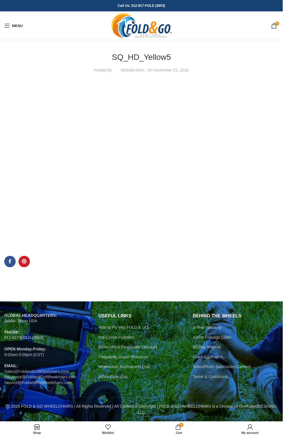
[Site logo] (141, 25)
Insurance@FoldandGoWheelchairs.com (40, 377)
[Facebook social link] (10, 261)
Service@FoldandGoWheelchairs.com (38, 382)
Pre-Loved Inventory (116, 337)
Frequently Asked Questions (123, 357)
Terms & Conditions (210, 376)
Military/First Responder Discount (127, 347)
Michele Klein (132, 70)
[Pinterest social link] (24, 261)
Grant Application (208, 357)
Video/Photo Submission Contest (222, 366)
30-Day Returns (207, 347)
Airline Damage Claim (212, 337)
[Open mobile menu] (13, 25)
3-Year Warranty (207, 327)
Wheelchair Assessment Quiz (124, 366)
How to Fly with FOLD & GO (123, 327)
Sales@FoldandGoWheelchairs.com (36, 371)
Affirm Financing (112, 376)
